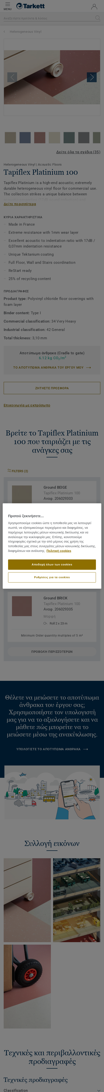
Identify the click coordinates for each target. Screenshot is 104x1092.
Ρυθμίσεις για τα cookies (52, 577)
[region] (52, 546)
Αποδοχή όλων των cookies (52, 564)
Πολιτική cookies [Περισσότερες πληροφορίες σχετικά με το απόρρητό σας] (58, 551)
